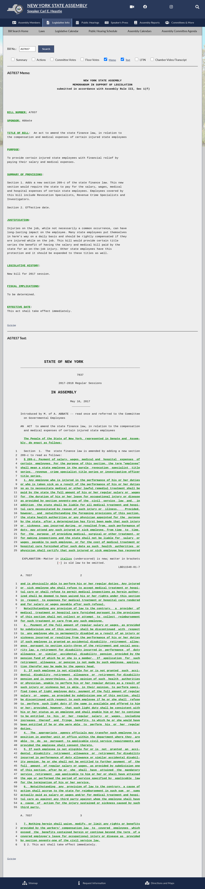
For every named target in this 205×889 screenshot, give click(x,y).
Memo (113, 67)
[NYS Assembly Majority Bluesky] (178, 7)
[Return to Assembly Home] (54, 10)
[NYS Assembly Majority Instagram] (165, 7)
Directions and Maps (159, 882)
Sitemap (30, 882)
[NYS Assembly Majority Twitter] (152, 7)
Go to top (11, 332)
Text (128, 67)
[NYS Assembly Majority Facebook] (138, 7)
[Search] (192, 7)
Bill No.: (11, 54)
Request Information (91, 882)
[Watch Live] (125, 7)
